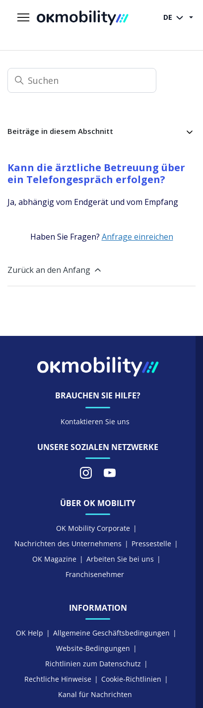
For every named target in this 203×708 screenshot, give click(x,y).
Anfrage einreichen (137, 236)
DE (175, 17)
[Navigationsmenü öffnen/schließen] (23, 17)
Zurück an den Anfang (55, 269)
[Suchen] (81, 80)
